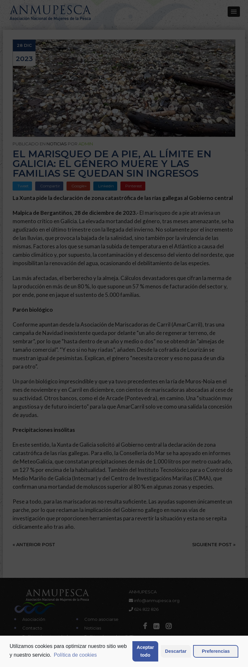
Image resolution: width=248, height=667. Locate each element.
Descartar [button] (175, 651)
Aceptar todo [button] (145, 651)
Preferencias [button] (216, 651)
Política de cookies (75, 655)
